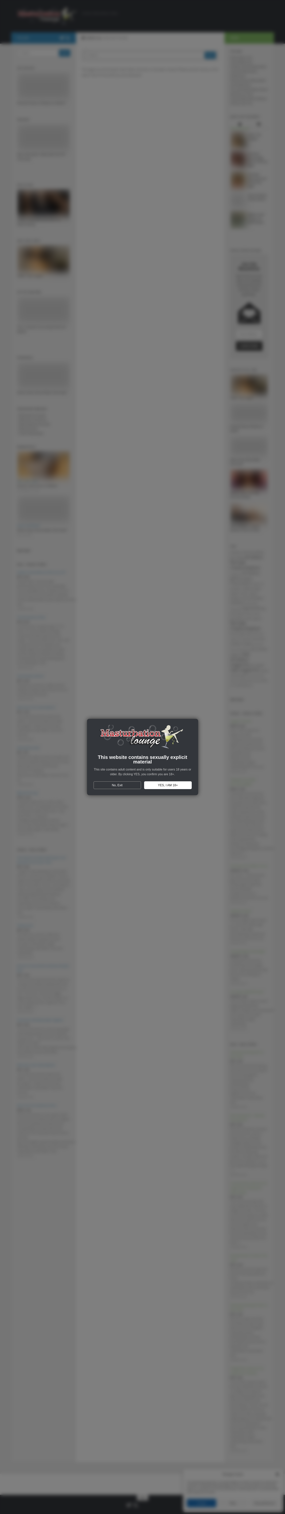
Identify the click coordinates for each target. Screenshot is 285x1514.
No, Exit (117, 785)
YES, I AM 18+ (168, 785)
